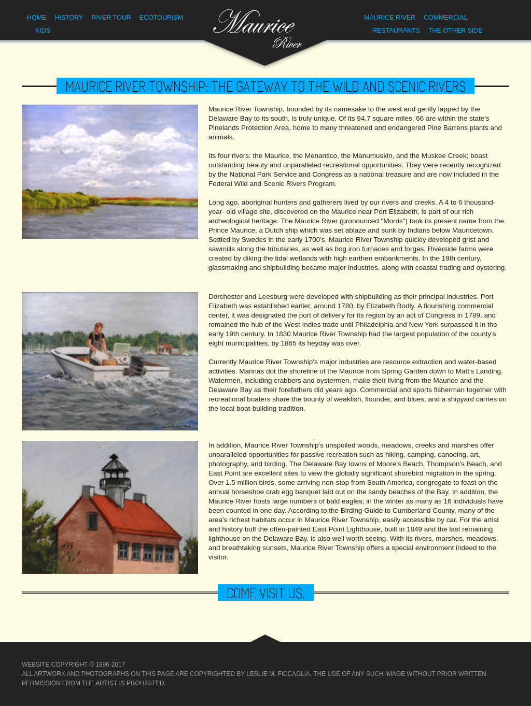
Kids (42, 30)
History (68, 17)
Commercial (446, 17)
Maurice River (389, 17)
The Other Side (455, 30)
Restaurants (396, 30)
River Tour (111, 17)
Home (36, 17)
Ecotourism (161, 17)
